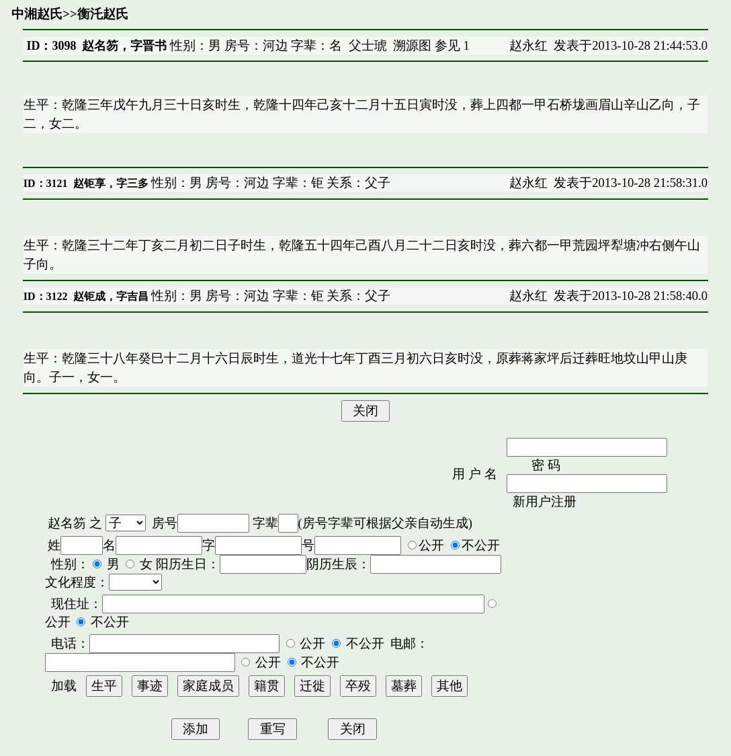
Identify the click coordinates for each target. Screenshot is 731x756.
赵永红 (528, 45)
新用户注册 (544, 501)
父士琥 (368, 45)
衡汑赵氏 (102, 14)
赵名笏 (67, 523)
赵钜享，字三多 (110, 183)
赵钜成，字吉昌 (110, 296)
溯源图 (412, 45)
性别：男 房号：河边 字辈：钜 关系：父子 (269, 183)
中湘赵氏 (36, 14)
